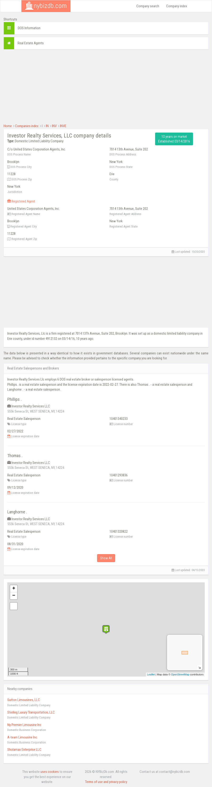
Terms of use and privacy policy (106, 782)
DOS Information (29, 28)
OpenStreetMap (180, 674)
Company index (176, 6)
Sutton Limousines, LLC (23, 700)
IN (47, 126)
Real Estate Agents (31, 43)
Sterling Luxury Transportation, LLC (31, 712)
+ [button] (13, 588)
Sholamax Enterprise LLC (24, 749)
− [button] (13, 595)
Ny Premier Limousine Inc (24, 725)
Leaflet (151, 674)
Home (8, 126)
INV (54, 126)
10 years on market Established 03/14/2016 (174, 139)
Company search (147, 6)
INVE (63, 126)
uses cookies (49, 772)
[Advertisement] (106, 86)
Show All (106, 558)
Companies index (27, 126)
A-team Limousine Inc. (22, 737)
